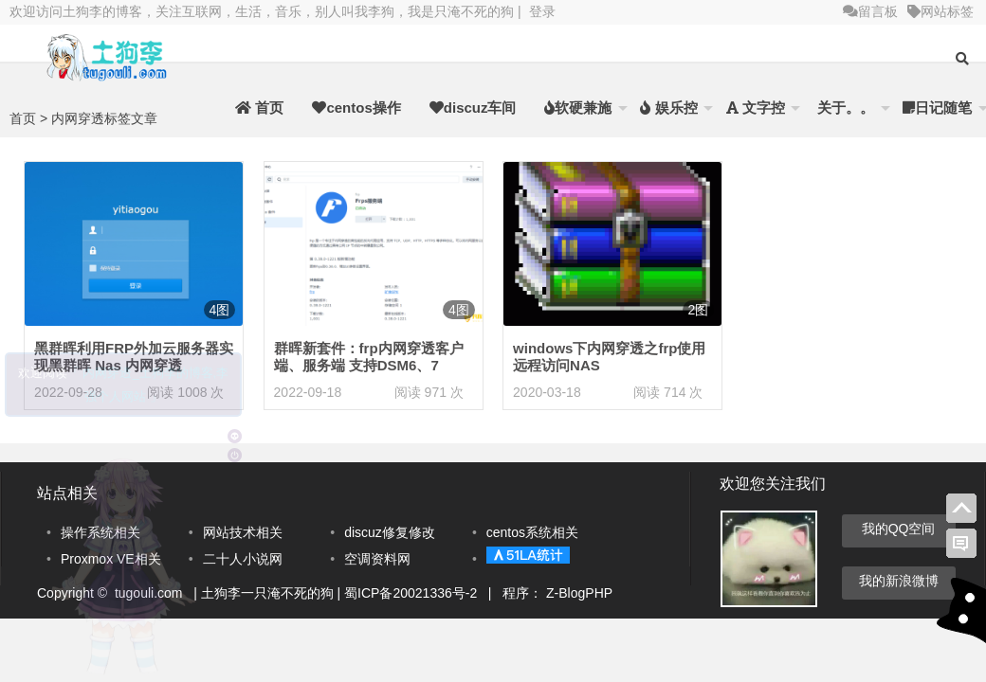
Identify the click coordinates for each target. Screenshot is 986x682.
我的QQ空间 (899, 528)
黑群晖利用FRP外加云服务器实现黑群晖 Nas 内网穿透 (133, 356)
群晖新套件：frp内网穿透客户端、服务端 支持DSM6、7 (369, 356)
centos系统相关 (532, 532)
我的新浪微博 (899, 580)
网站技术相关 (243, 532)
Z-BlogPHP (579, 593)
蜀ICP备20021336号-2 (412, 593)
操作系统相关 (100, 532)
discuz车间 (473, 107)
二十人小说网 (243, 558)
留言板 (870, 11)
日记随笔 (937, 107)
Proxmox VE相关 (111, 558)
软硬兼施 (578, 107)
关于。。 (843, 107)
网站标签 (940, 11)
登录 (542, 11)
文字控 (755, 107)
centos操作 (356, 107)
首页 (259, 107)
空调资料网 (377, 558)
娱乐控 (668, 107)
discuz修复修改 (389, 532)
